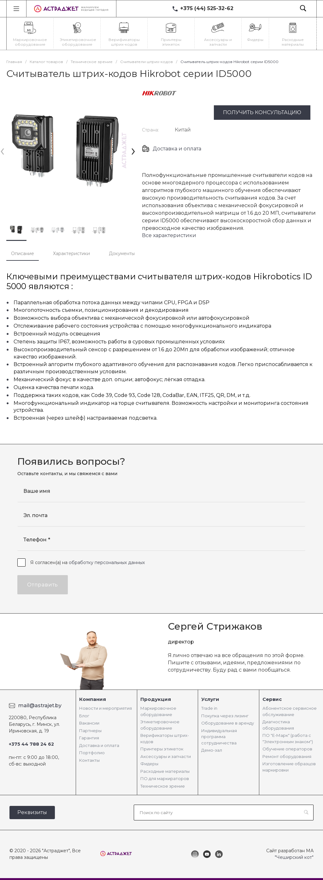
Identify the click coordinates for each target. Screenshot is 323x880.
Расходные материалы (165, 771)
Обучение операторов (287, 748)
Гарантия (89, 737)
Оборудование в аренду (227, 723)
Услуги (210, 699)
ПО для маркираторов (164, 778)
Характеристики (71, 253)
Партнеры (90, 730)
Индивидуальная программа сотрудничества (219, 736)
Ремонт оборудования (286, 756)
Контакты (89, 760)
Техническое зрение (162, 786)
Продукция (155, 699)
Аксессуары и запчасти (165, 756)
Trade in (209, 708)
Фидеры (149, 763)
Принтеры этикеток (161, 748)
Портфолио (92, 752)
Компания (92, 699)
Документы (122, 253)
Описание (22, 253)
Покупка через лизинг (225, 715)
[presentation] (2, 150)
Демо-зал (211, 750)
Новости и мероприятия (105, 708)
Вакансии (89, 723)
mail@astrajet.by (40, 705)
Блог (84, 715)
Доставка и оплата (177, 149)
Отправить (42, 585)
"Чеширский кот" (294, 857)
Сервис (272, 699)
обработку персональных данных (107, 562)
